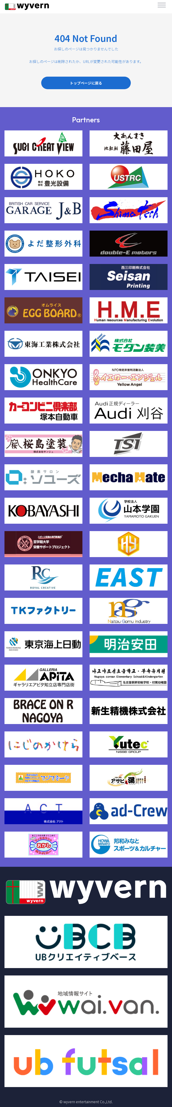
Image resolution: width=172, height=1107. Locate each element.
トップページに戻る (86, 83)
